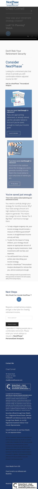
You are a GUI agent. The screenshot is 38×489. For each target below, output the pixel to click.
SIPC (11, 418)
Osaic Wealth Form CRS (13, 466)
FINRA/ (8, 418)
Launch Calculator (12, 133)
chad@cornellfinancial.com (14, 380)
